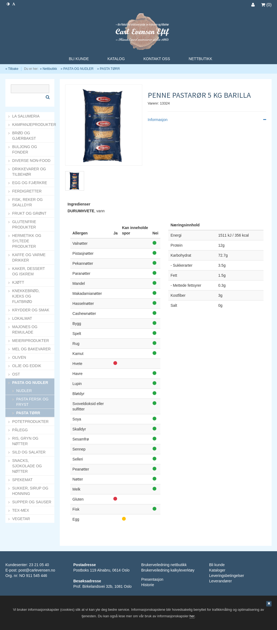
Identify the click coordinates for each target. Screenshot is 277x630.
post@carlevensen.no (36, 570)
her (192, 616)
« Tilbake (11, 69)
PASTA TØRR (110, 69)
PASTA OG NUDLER (78, 69)
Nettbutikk (49, 69)
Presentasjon (152, 579)
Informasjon (207, 119)
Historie (147, 585)
